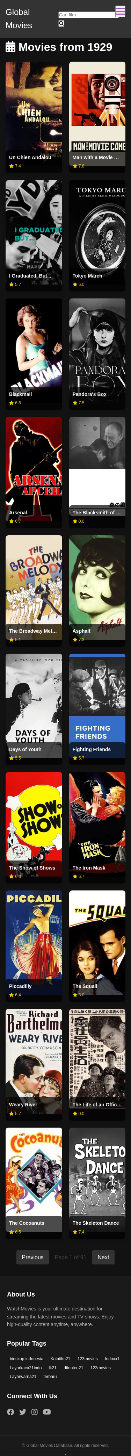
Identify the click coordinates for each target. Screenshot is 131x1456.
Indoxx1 (112, 1358)
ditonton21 (73, 1367)
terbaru (50, 1376)
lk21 (53, 1367)
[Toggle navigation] (120, 11)
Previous (33, 1257)
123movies (88, 1358)
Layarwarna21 (23, 1376)
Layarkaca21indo (26, 1367)
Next (103, 1257)
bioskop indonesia (26, 1358)
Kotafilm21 (61, 1358)
